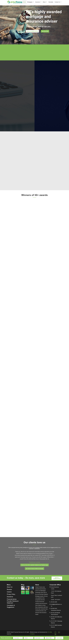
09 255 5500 (54, 602)
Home (24, 2)
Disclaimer (10, 597)
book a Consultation (57, 578)
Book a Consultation (32, 31)
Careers (9, 592)
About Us (9, 587)
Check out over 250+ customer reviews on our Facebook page (34, 565)
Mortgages (30, 2)
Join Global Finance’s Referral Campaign (34, 568)
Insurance (38, 2)
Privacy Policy (11, 594)
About (45, 2)
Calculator (50, 2)
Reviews (9, 589)
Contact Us (58, 2)
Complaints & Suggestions (11, 606)
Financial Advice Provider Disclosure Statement (12, 601)
